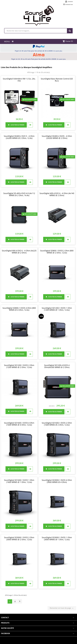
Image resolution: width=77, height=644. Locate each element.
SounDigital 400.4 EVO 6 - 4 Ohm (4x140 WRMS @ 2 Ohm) (57, 194)
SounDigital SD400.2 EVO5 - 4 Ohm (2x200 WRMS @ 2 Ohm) (57, 137)
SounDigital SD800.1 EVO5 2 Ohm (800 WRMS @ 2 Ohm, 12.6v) (56, 251)
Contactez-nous (69, 4)
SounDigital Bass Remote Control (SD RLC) (57, 79)
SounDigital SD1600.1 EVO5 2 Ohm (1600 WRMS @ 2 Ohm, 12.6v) (57, 424)
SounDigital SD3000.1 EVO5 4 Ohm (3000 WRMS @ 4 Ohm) (57, 481)
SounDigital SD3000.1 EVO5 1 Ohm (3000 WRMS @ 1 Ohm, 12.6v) (57, 538)
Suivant (19, 601)
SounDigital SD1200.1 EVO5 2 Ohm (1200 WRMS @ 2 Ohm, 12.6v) (19, 366)
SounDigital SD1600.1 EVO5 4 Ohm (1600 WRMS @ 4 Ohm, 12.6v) (19, 424)
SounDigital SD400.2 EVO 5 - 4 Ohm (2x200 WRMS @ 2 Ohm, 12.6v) (19, 137)
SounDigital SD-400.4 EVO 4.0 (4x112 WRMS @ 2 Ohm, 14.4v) (19, 194)
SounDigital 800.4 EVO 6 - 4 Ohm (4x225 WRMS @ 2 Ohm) (19, 251)
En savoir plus (57, 51)
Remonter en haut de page (62, 608)
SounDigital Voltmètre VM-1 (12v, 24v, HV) (19, 79)
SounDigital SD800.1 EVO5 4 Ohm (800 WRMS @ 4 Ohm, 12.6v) (19, 309)
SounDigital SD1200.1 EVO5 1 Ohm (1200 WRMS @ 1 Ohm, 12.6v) (57, 309)
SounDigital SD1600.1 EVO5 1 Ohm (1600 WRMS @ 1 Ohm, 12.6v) (19, 481)
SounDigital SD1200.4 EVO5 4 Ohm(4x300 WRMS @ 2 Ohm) (56, 366)
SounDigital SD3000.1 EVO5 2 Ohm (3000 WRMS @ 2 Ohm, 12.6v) (19, 538)
